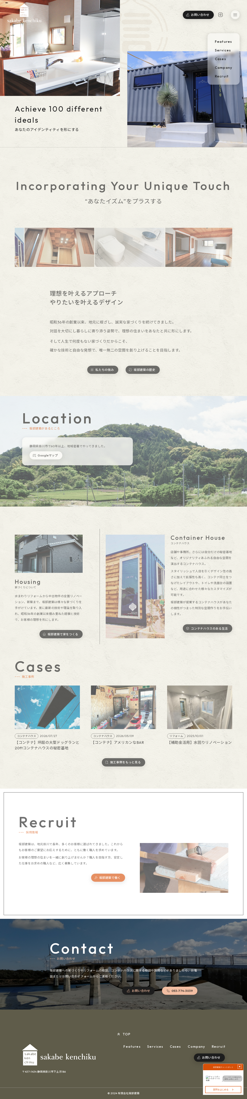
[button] (235, 14)
